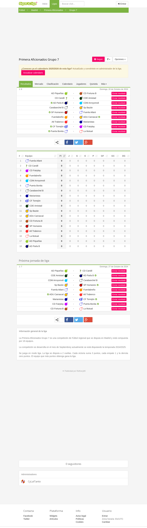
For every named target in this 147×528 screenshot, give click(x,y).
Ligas (55, 3)
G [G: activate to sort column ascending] (77, 156)
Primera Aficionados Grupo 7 (39, 59)
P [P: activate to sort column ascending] (93, 156)
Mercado (39, 84)
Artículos (54, 519)
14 (20, 226)
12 (20, 216)
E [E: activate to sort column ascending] (85, 156)
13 (20, 221)
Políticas (80, 519)
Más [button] (104, 84)
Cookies (80, 522)
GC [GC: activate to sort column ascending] (113, 156)
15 (20, 231)
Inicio (44, 4)
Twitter (26, 519)
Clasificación (53, 84)
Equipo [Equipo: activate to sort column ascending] (28, 156)
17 (20, 241)
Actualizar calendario (33, 73)
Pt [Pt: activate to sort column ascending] (61, 156)
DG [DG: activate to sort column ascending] (123, 156)
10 (20, 206)
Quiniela (93, 84)
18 (20, 246)
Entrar (122, 4)
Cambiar (106, 522)
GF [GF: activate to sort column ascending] (102, 156)
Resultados (26, 84)
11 (20, 211)
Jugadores (81, 84)
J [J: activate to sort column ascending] (69, 156)
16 (20, 236)
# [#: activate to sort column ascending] (19, 156)
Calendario (67, 84)
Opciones (120, 59)
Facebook (28, 516)
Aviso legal (81, 516)
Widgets (53, 516)
